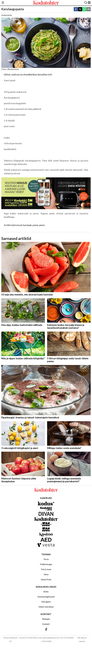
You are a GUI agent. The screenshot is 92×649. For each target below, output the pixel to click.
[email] (89, 9)
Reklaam (46, 619)
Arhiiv (46, 591)
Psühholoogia (46, 564)
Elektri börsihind (46, 606)
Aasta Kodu (46, 579)
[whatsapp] (84, 9)
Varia (46, 574)
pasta (35, 225)
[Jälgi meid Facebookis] (46, 629)
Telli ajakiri (46, 601)
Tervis (46, 559)
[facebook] (76, 9)
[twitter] (80, 9)
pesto (42, 225)
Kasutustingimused (46, 596)
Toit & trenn (46, 569)
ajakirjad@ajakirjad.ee (51, 638)
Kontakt (46, 624)
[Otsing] (85, 3)
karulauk (27, 225)
